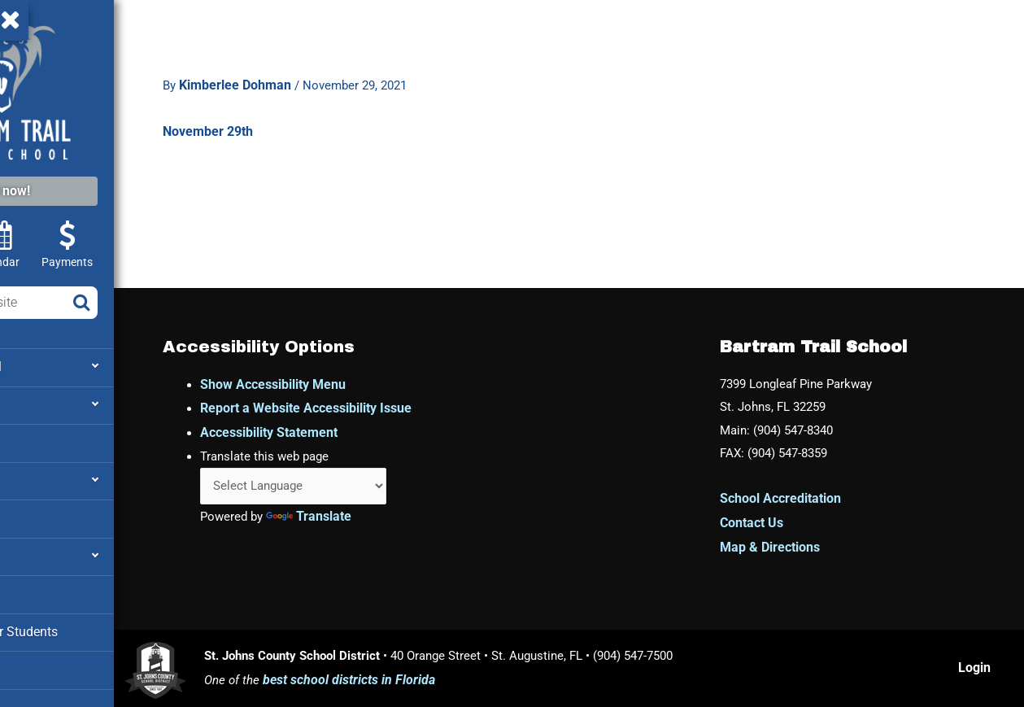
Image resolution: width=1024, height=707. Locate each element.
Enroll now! (112, 191)
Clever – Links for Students (90, 622)
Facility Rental (54, 512)
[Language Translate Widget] (414, 488)
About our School (63, 366)
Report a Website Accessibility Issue (421, 408)
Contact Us (789, 527)
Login (981, 671)
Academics (46, 402)
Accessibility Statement (384, 431)
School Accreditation (817, 503)
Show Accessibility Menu (388, 383)
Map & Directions (807, 551)
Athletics (40, 439)
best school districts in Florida (455, 683)
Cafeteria (41, 585)
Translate (428, 518)
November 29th (289, 113)
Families (39, 549)
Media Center (52, 659)
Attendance (47, 476)
